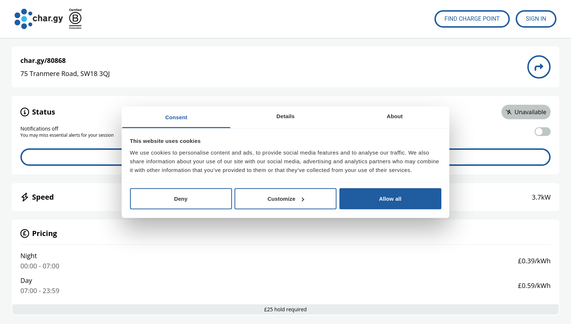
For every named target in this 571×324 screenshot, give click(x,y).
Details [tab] (285, 116)
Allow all (390, 199)
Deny (181, 199)
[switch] (543, 131)
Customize (285, 199)
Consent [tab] (176, 117)
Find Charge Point (472, 18)
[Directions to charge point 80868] (539, 67)
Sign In (536, 18)
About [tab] (395, 116)
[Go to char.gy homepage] (39, 19)
